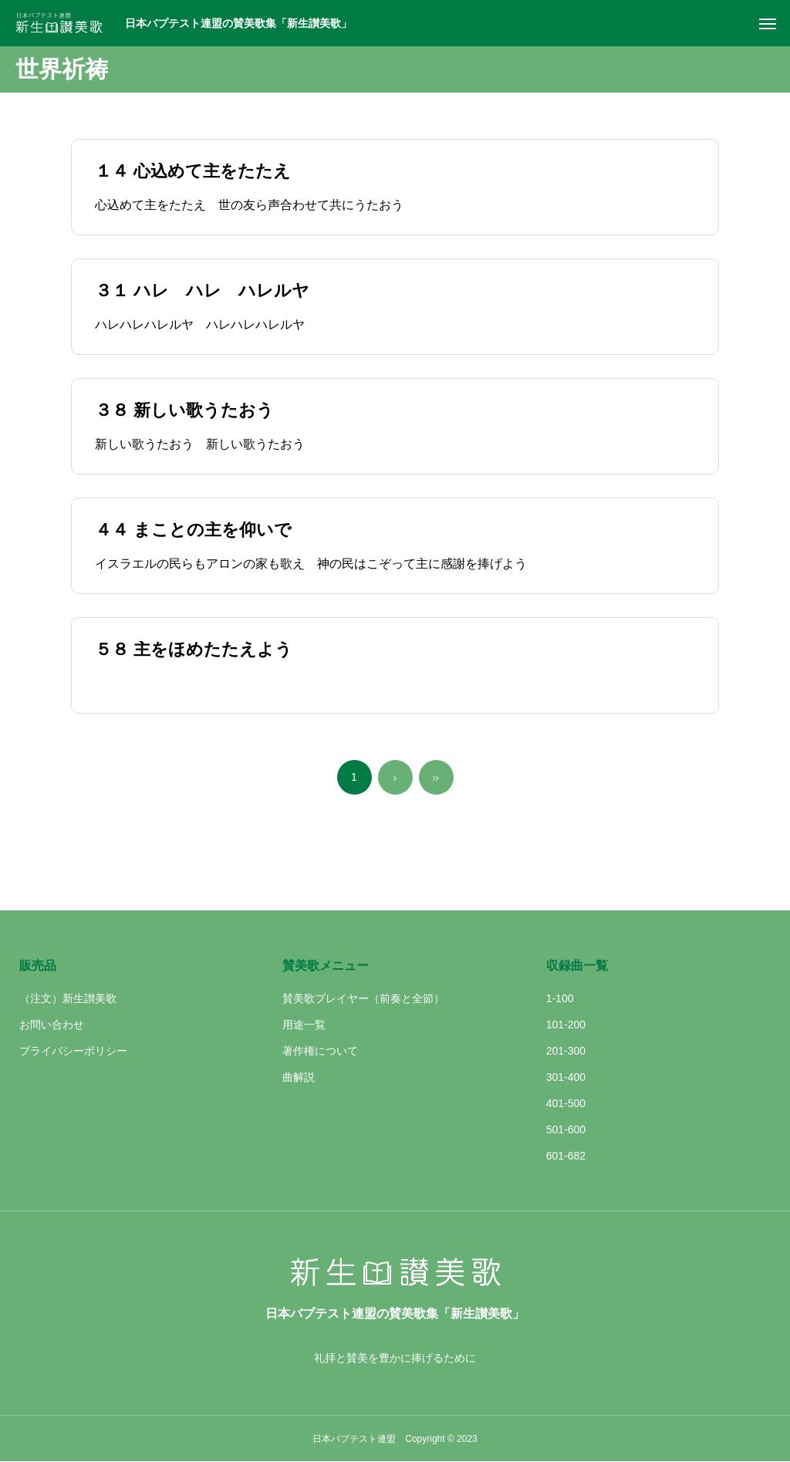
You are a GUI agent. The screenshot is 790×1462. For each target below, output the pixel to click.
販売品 (37, 965)
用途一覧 (304, 1024)
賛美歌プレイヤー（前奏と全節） (363, 998)
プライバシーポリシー (73, 1051)
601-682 (566, 1156)
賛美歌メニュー (325, 965)
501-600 (566, 1129)
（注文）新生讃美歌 (67, 998)
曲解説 (298, 1077)
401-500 (566, 1103)
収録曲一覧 (577, 965)
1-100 (560, 998)
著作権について (320, 1051)
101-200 (566, 1024)
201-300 (566, 1051)
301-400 (566, 1077)
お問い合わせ (51, 1024)
